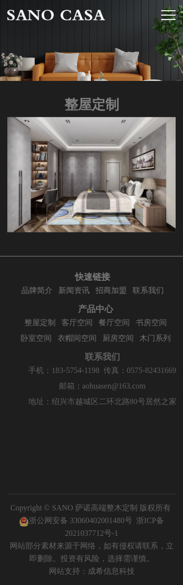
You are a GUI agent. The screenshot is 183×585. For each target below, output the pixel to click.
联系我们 (149, 290)
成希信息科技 (111, 571)
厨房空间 (120, 338)
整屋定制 (42, 322)
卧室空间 (38, 338)
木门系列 (157, 338)
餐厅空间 (116, 322)
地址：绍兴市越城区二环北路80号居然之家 (108, 401)
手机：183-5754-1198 (69, 370)
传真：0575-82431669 (145, 370)
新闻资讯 (75, 290)
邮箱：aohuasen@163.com (107, 386)
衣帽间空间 (79, 338)
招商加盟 (112, 290)
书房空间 (153, 322)
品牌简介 (38, 290)
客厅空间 (79, 322)
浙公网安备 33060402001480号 (75, 520)
